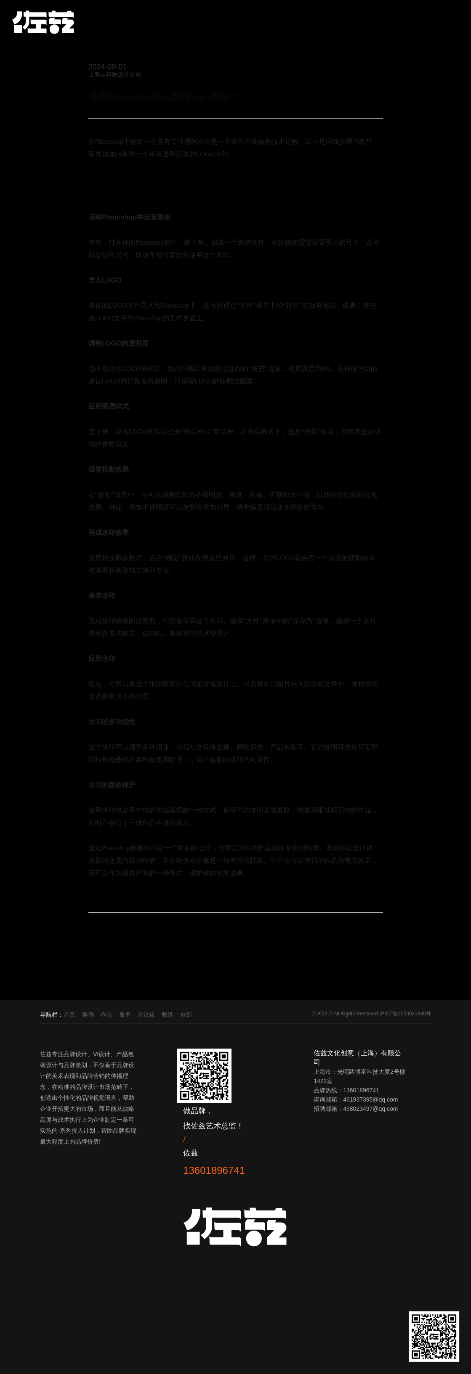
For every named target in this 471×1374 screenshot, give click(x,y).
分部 (186, 1014)
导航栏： (52, 1014)
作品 (106, 1014)
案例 (88, 1014)
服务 (125, 1014)
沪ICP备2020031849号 (405, 1014)
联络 (167, 1014)
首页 (69, 1014)
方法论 (146, 1014)
